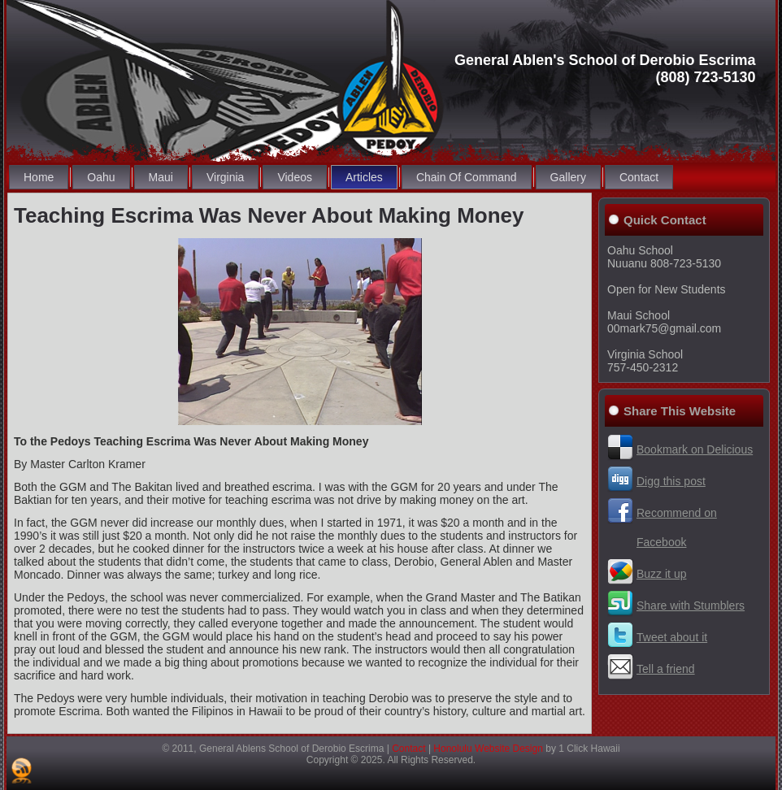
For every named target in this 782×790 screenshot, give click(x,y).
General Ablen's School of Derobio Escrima (605, 60)
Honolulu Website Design (488, 748)
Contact (408, 748)
